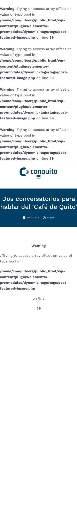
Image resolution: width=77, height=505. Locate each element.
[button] (38, 177)
